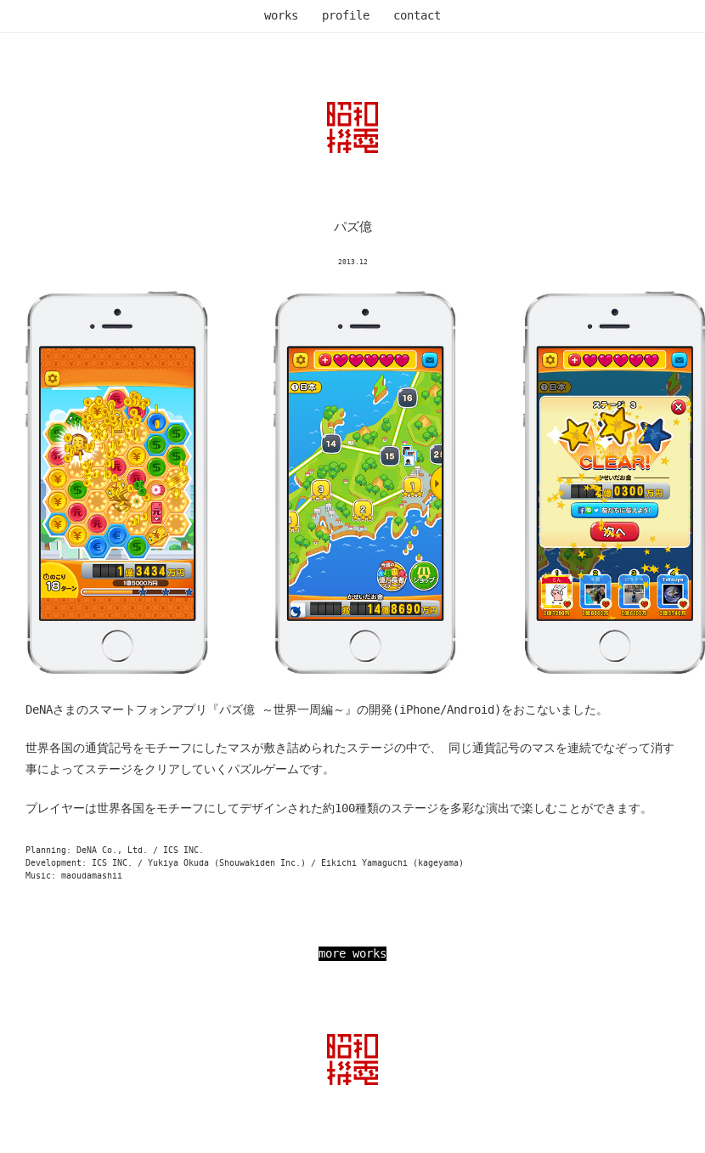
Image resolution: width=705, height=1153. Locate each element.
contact (417, 15)
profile (345, 15)
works (281, 15)
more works (352, 954)
